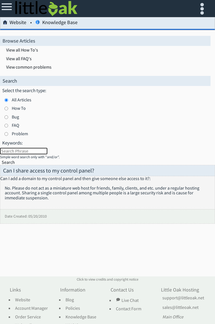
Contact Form (128, 308)
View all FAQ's (19, 58)
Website (14, 23)
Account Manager (31, 308)
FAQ (15, 125)
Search (8, 162)
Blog (70, 299)
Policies (73, 308)
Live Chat (127, 300)
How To (19, 108)
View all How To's (22, 50)
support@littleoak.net (183, 297)
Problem (20, 133)
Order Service (28, 317)
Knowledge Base (56, 23)
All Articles (21, 99)
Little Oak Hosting (180, 290)
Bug (15, 117)
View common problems (29, 67)
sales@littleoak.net (180, 307)
